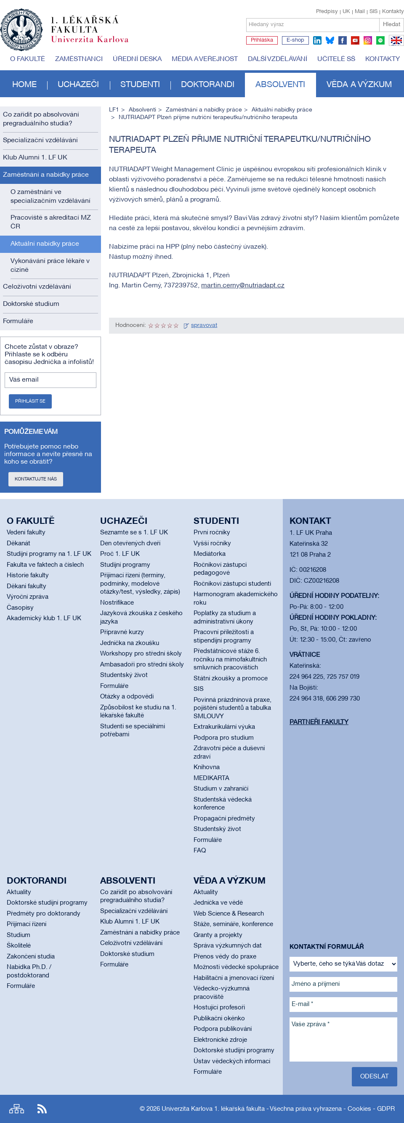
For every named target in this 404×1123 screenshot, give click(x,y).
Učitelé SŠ (336, 59)
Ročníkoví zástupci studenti (232, 584)
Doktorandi (207, 85)
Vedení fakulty (26, 533)
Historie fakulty (28, 576)
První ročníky (212, 533)
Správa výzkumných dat (228, 946)
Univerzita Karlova (96, 44)
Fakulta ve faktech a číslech (45, 565)
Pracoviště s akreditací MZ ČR (51, 222)
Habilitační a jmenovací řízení (234, 978)
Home (24, 85)
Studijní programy (125, 565)
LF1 (114, 110)
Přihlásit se (30, 401)
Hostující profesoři (219, 1008)
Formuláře (18, 321)
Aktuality (19, 892)
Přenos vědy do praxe (225, 957)
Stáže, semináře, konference (233, 924)
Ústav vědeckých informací (232, 1062)
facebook (342, 40)
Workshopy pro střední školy (141, 654)
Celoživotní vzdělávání (37, 287)
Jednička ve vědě (218, 903)
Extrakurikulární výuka (224, 727)
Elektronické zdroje (220, 1040)
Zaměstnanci (79, 59)
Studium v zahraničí (221, 789)
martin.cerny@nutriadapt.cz (242, 286)
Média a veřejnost (205, 59)
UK (346, 11)
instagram (368, 40)
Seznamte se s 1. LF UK (134, 533)
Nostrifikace (117, 603)
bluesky (330, 40)
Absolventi (280, 85)
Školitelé (19, 946)
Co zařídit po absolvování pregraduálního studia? (41, 119)
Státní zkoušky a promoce (231, 679)
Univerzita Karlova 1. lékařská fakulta (213, 1109)
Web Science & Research (229, 914)
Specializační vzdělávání (40, 140)
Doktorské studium (31, 304)
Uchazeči (78, 85)
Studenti (140, 85)
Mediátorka (210, 554)
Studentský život (124, 675)
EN (395, 45)
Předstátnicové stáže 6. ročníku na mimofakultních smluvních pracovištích (230, 659)
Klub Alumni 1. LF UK (35, 158)
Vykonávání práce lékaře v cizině (50, 265)
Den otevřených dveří (130, 544)
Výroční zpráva (27, 597)
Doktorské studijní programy (47, 903)
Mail (360, 11)
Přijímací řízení (26, 924)
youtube (355, 40)
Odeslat (374, 1077)
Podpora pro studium (224, 738)
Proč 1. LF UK (120, 554)
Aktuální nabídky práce (45, 244)
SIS (373, 11)
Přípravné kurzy (122, 632)
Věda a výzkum (359, 85)
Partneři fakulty (319, 722)
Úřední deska (137, 59)
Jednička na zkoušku (129, 643)
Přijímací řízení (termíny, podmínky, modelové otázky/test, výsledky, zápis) (140, 584)
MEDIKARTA (211, 778)
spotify (380, 40)
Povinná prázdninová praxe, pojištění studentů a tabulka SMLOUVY (232, 708)
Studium (18, 935)
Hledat (391, 24)
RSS (42, 1109)
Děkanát (18, 544)
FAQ (200, 851)
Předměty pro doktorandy (43, 914)
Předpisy (327, 11)
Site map (16, 1109)
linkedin (317, 40)
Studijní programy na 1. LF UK (49, 554)
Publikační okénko (219, 1019)
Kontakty (393, 11)
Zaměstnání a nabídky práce (46, 175)
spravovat (204, 325)
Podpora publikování (223, 1029)
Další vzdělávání (277, 59)
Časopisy (20, 608)
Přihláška (262, 40)
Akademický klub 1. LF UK (44, 618)
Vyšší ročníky (212, 544)
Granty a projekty (218, 935)
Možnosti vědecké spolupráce (236, 967)
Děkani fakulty (26, 586)
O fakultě (27, 59)
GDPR (386, 1109)
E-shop (295, 40)
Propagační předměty (224, 819)
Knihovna (207, 767)
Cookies (359, 1109)
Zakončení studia (31, 957)
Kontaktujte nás (36, 479)
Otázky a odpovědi (127, 697)
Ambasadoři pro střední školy (142, 665)
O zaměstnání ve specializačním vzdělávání (50, 196)
